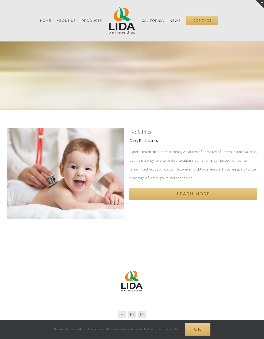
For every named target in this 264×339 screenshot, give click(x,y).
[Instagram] (132, 291)
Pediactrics (148, 140)
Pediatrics (140, 131)
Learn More (193, 193)
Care (133, 140)
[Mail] (142, 291)
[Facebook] (122, 291)
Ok (197, 329)
